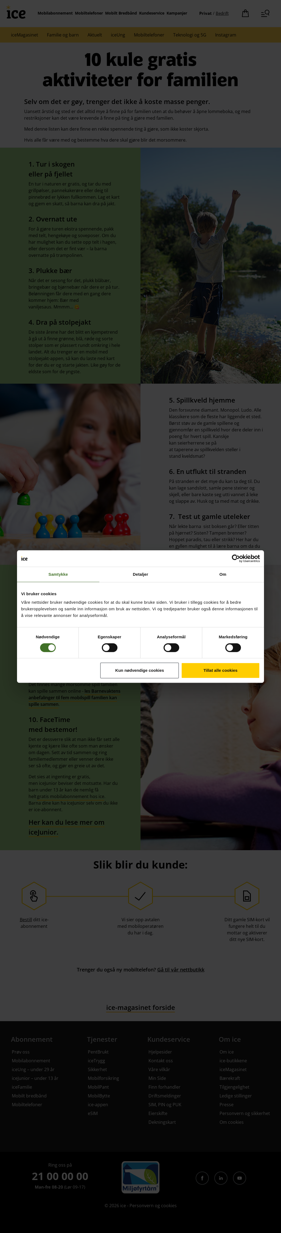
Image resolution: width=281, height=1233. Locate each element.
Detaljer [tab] (140, 574)
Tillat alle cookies (220, 670)
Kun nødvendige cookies (139, 670)
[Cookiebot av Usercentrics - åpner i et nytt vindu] (236, 558)
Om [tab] (222, 574)
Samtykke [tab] (58, 574)
